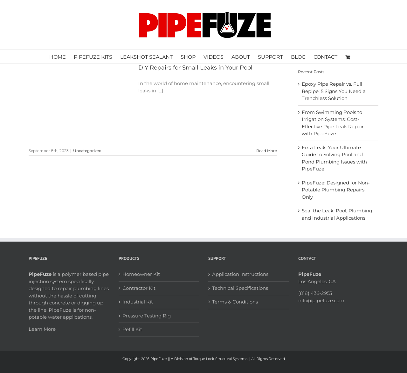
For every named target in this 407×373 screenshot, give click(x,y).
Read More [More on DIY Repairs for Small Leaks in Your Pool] (266, 150)
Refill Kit (132, 329)
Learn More (42, 329)
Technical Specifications (240, 288)
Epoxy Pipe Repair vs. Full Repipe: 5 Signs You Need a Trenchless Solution (334, 91)
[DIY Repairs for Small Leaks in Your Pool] (79, 101)
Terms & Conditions (235, 302)
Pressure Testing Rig (146, 316)
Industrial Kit (137, 302)
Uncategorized (87, 150)
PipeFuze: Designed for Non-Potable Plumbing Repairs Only (336, 190)
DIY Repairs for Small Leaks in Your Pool (195, 67)
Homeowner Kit (141, 274)
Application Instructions (240, 274)
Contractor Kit (138, 288)
